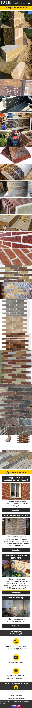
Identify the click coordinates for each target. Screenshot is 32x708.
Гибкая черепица (16, 695)
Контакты (20, 3)
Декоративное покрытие (16, 692)
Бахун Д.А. (16, 706)
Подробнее (16, 510)
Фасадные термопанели (16, 698)
